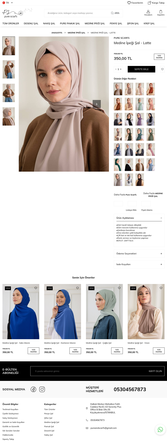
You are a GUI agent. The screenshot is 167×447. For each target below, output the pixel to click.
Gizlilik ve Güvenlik (10, 426)
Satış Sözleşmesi (10, 418)
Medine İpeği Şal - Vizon (139, 343)
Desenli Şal (49, 430)
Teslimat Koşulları (10, 409)
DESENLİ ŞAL (31, 23)
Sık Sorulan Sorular (11, 430)
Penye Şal (48, 413)
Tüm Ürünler (10, 23)
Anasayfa (57, 32)
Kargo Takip (156, 2)
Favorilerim (135, 2)
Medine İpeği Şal (51, 422)
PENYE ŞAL (116, 23)
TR (7, 2)
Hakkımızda (7, 435)
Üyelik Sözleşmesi (10, 413)
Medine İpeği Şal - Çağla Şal (98, 343)
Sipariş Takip (8, 439)
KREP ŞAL (149, 23)
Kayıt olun (155, 371)
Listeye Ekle (131, 210)
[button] (97, 104)
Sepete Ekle (141, 69)
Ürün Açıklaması (139, 217)
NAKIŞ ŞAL (49, 23)
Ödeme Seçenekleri (139, 253)
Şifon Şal (48, 418)
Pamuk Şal (49, 426)
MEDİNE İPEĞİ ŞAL (95, 23)
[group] (64, 104)
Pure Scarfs (121, 37)
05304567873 (130, 389)
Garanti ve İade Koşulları (13, 422)
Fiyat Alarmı (146, 210)
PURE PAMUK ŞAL (70, 23)
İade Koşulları (139, 264)
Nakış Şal (48, 435)
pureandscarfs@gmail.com (104, 428)
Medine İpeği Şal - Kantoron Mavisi (60, 343)
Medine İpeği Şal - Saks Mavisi (16, 343)
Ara (115, 13)
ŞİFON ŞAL (133, 23)
